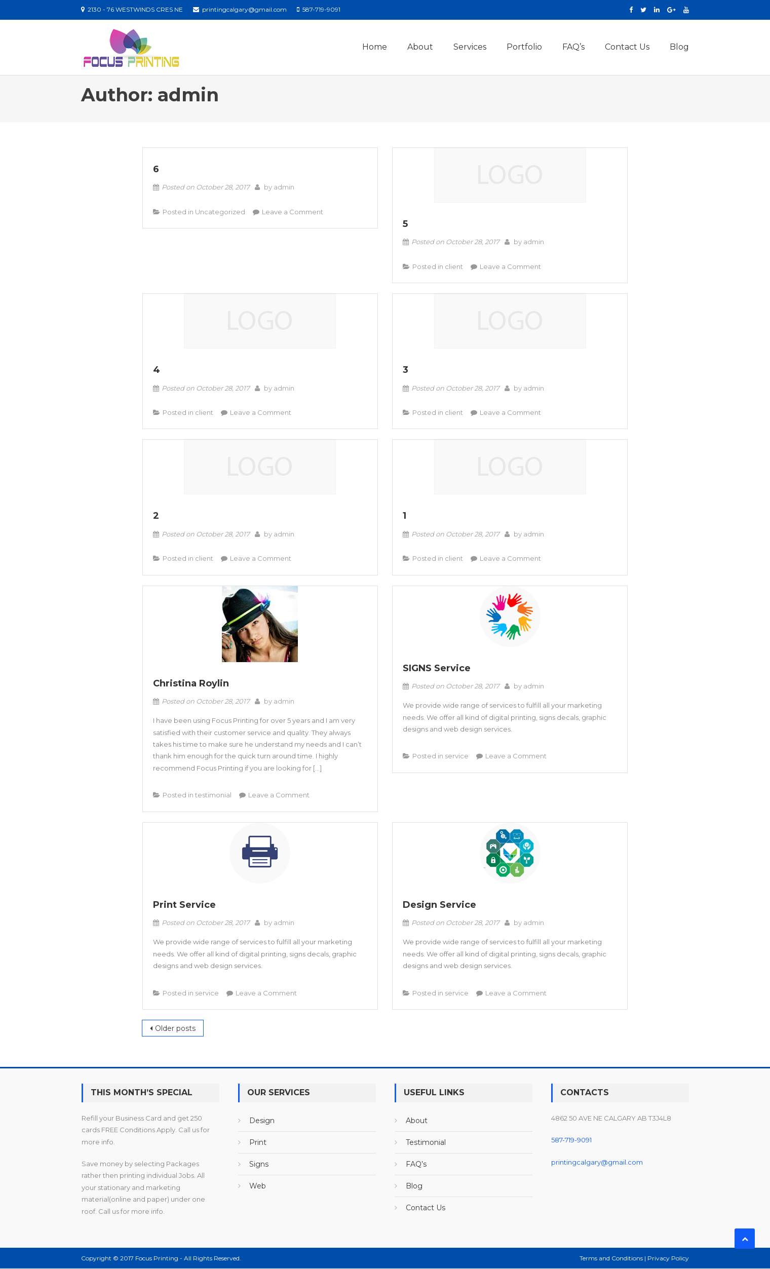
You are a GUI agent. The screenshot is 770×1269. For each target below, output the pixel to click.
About (420, 47)
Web (257, 1185)
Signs (258, 1164)
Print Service (184, 904)
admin (284, 187)
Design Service (439, 904)
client (454, 266)
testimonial (213, 795)
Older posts (175, 1028)
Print (257, 1142)
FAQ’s (573, 47)
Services (469, 47)
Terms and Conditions (612, 1258)
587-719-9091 (571, 1140)
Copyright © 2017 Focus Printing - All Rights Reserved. (161, 1258)
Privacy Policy (668, 1258)
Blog (679, 47)
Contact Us (627, 47)
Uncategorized (220, 212)
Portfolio (524, 47)
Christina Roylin (191, 683)
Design (262, 1120)
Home (374, 47)
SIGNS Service (437, 668)
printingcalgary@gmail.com (597, 1162)
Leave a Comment (292, 212)
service (457, 756)
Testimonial (426, 1142)
